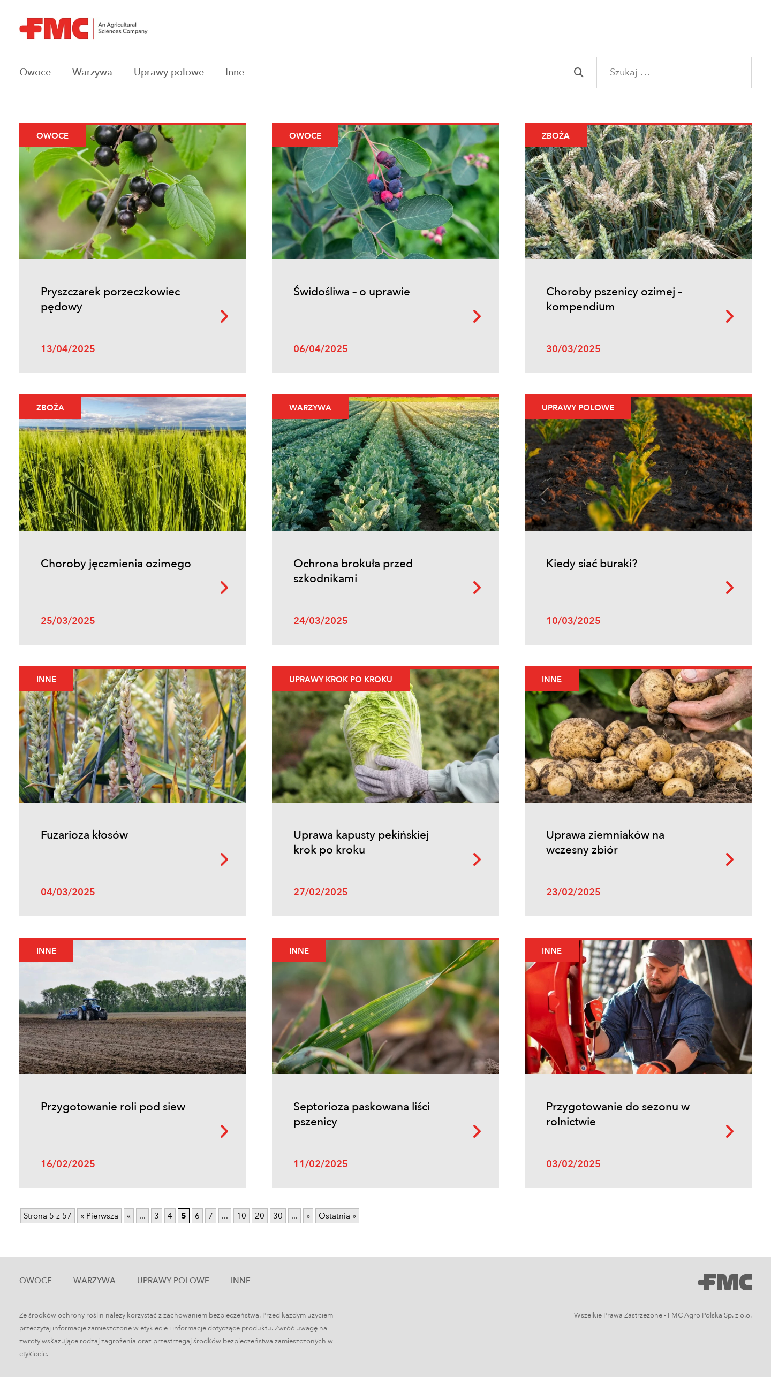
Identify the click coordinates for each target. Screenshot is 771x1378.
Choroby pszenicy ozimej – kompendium (614, 299)
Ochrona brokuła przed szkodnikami (353, 571)
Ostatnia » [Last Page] (337, 1216)
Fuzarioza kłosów (84, 835)
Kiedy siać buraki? (592, 564)
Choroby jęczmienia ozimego (116, 564)
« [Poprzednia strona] (129, 1216)
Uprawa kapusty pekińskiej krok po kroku (361, 843)
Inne (234, 72)
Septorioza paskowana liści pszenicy (361, 1115)
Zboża (556, 136)
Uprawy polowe (169, 72)
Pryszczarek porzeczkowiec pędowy (110, 299)
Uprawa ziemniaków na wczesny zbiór (605, 843)
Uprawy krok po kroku (340, 679)
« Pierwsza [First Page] (99, 1216)
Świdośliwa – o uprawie (351, 292)
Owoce (35, 72)
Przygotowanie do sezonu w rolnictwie (618, 1115)
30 (278, 1216)
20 (259, 1216)
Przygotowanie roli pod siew (113, 1107)
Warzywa (92, 72)
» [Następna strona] (308, 1216)
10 (241, 1216)
